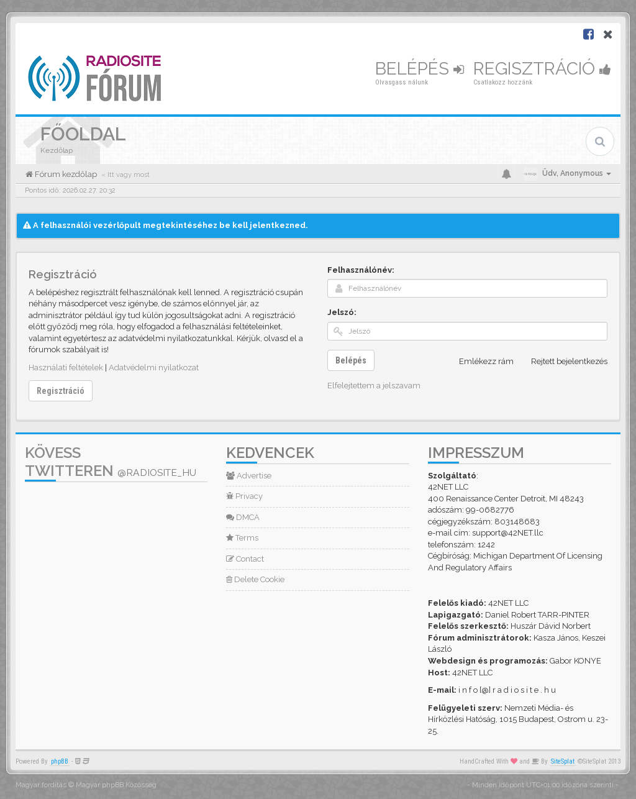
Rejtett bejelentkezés (562, 361)
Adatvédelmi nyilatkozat (154, 367)
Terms (242, 537)
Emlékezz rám (479, 361)
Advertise (248, 475)
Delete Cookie (255, 579)
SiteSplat (563, 761)
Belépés (419, 68)
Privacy (244, 496)
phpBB (59, 761)
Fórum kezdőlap (65, 174)
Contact (245, 559)
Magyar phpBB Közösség (116, 785)
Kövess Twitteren (110, 462)
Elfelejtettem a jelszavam (373, 385)
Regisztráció (542, 68)
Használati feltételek (66, 367)
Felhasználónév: (360, 270)
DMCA (243, 517)
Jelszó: (342, 312)
